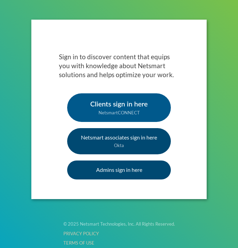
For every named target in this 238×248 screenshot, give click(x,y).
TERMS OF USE (78, 243)
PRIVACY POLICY (81, 233)
